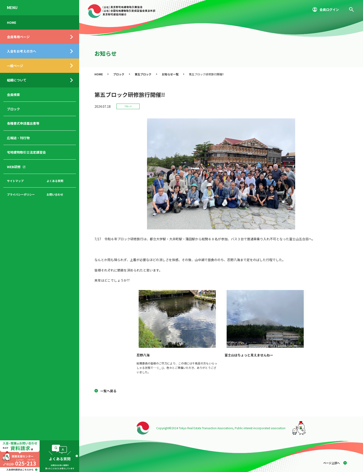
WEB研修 (14, 166)
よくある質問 (55, 181)
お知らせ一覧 (170, 74)
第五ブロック (143, 74)
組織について (16, 80)
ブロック (13, 109)
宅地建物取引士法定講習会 (26, 152)
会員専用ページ (18, 36)
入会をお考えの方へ (21, 51)
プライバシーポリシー (21, 194)
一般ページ (15, 65)
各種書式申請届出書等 (23, 123)
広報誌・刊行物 (18, 138)
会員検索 (13, 94)
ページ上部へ (331, 463)
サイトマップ (15, 181)
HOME (11, 22)
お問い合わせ (55, 194)
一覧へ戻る (108, 391)
